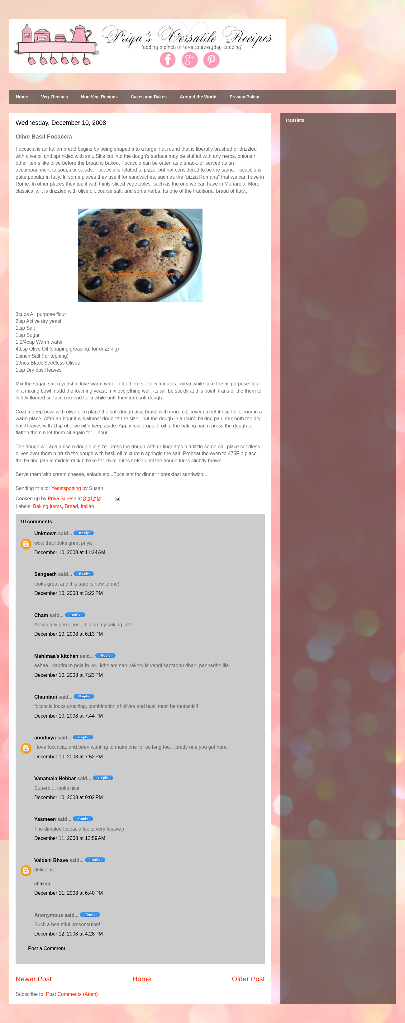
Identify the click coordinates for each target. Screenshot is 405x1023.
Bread (71, 506)
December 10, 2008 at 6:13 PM (68, 634)
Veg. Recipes (54, 96)
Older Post (248, 979)
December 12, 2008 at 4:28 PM (68, 933)
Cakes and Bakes (149, 96)
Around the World (198, 96)
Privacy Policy (244, 96)
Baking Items (47, 506)
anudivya (45, 737)
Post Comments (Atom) (72, 994)
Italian (87, 506)
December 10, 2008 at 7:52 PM (68, 756)
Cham (41, 615)
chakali (42, 883)
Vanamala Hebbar (55, 778)
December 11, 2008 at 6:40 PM (68, 893)
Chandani (45, 697)
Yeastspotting (66, 488)
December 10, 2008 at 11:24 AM (69, 552)
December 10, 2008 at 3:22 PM (68, 593)
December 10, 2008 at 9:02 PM (68, 797)
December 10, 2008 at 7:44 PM (68, 716)
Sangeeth (45, 574)
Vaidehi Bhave (51, 860)
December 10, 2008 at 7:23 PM (68, 675)
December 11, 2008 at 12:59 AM (69, 838)
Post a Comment (46, 948)
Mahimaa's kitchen (56, 656)
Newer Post (34, 979)
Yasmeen (45, 819)
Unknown (45, 533)
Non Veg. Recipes (99, 96)
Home (22, 96)
